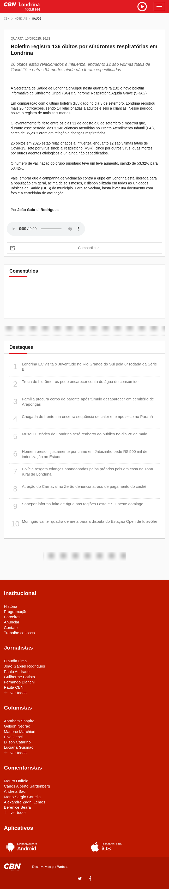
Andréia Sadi (15, 791)
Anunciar (11, 622)
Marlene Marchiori (19, 731)
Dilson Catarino (17, 742)
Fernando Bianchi (19, 682)
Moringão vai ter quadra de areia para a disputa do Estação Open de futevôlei (83, 524)
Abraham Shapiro (19, 721)
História (10, 606)
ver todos (15, 692)
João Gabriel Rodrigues (24, 666)
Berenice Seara (17, 807)
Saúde (36, 18)
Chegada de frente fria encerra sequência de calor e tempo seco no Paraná (81, 419)
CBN (6, 18)
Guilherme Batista (19, 677)
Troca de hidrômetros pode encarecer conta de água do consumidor (74, 384)
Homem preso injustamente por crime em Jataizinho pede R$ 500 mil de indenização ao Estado (78, 454)
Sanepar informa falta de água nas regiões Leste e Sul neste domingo (76, 506)
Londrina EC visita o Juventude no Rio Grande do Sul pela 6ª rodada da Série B (83, 367)
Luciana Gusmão (18, 747)
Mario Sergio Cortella (22, 797)
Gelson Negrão (17, 726)
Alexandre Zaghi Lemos (24, 802)
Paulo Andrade (16, 671)
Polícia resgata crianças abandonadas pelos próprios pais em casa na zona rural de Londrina (81, 471)
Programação (15, 611)
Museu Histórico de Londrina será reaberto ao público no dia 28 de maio (78, 436)
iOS (125, 846)
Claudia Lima (15, 661)
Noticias (21, 18)
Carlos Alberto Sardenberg (27, 786)
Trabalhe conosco (19, 632)
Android (41, 846)
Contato (11, 627)
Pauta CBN (13, 687)
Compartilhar (88, 248)
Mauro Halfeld (16, 781)
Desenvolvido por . (50, 866)
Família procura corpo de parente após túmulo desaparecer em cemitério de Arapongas (81, 402)
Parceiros (12, 617)
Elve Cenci (13, 737)
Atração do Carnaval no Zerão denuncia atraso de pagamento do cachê (77, 489)
